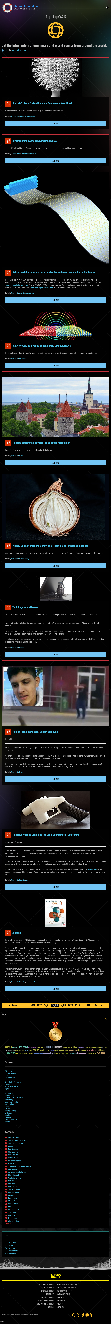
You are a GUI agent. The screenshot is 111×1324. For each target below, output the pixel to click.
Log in (7, 50)
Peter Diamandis (11, 1073)
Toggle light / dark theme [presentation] (107, 7)
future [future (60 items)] (22, 1050)
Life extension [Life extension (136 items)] (92, 1050)
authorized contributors (19, 50)
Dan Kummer (13, 1169)
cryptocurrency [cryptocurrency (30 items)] (97, 1047)
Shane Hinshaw (14, 1189)
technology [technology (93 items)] (81, 1053)
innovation (22, 293)
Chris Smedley (13, 1221)
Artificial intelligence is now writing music (34, 141)
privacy (27, 559)
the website (92, 869)
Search (106, 1018)
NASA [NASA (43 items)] (16, 1053)
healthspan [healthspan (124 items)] (44, 1050)
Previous (15, 1005)
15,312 (87, 1005)
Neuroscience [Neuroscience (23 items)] (21, 1053)
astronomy (9, 1100)
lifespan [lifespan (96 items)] (102, 1050)
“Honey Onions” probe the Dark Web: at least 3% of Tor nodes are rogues (50, 546)
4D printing (29, 982)
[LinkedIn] (82, 1315)
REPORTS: (59, 1297)
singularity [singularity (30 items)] (63, 1053)
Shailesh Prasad (15, 153)
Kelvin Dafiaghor (14, 1161)
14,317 (70, 1005)
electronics (22, 358)
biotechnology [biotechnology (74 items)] (68, 1047)
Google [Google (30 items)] (30, 1050)
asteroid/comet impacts (14, 1097)
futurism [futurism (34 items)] (27, 1050)
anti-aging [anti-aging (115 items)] (23, 1047)
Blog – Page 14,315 (55, 17)
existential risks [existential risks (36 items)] (10, 1050)
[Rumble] (91, 1315)
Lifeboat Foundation (15, 1315)
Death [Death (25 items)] (106, 1047)
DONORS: (48, 1294)
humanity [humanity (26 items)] (52, 1050)
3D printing (22, 880)
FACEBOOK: (42, 1284)
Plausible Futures (11, 1251)
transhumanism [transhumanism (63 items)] (92, 1053)
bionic (7, 1115)
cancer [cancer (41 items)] (92, 1047)
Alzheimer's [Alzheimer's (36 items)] (15, 1047)
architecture (9, 1095)
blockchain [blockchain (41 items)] (81, 1047)
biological (8, 1113)
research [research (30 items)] (56, 1053)
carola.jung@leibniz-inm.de (16, 285)
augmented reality (12, 1102)
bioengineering (10, 1111)
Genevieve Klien (14, 1138)
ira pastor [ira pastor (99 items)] (82, 1050)
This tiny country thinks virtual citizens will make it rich (41, 443)
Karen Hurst (14, 293)
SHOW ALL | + (8, 1223)
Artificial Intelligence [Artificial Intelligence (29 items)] (33, 1047)
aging (7, 1089)
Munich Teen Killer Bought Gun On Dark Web (35, 732)
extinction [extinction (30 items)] (17, 1050)
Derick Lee (12, 1184)
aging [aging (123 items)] (7, 1047)
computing (23, 116)
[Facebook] (74, 1315)
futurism (21, 455)
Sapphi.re (35, 1315)
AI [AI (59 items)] (11, 1047)
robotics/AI (32, 153)
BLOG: (58, 1291)
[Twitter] (78, 1315)
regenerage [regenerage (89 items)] (38, 1053)
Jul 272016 (8, 104)
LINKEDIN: (42, 1288)
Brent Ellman (13, 1204)
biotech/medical (37, 982)
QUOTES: (59, 1307)
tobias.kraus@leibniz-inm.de (41, 287)
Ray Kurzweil (10, 1078)
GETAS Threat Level (55, 1277)
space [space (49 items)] (67, 1053)
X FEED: (43, 1291)
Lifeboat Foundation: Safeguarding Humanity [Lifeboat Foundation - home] (50, 7)
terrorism (21, 647)
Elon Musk (9, 1080)
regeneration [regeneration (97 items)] (48, 1053)
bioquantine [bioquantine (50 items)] (41, 1047)
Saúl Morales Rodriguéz (17, 1140)
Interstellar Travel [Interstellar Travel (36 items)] (73, 1050)
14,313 (39, 1005)
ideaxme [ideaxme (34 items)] (56, 1050)
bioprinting (9, 1117)
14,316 (63, 1005)
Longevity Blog (10, 1243)
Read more (55, 123)
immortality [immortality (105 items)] (63, 1050)
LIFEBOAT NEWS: (61, 1284)
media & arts (25, 153)
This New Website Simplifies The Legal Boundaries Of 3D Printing (45, 835)
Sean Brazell (13, 1198)
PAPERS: (59, 1304)
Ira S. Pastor (12, 1218)
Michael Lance (13, 1210)
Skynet (7, 1084)
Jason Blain (12, 1212)
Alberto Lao (12, 1186)
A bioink (16, 933)
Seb (9, 1207)
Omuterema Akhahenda (17, 1172)
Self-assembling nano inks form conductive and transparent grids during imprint (53, 273)
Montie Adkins (13, 1215)
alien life (8, 1091)
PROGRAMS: (60, 1300)
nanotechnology (31, 116)
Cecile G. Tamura (14, 1178)
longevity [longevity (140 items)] (11, 1053)
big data (8, 1109)
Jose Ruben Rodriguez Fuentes (19, 1166)
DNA (6, 1075)
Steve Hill (11, 1201)
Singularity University (13, 1082)
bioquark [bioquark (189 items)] (50, 1047)
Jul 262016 (8, 141)
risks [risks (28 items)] (59, 1053)
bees (7, 1106)
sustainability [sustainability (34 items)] (73, 1053)
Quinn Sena (12, 1146)
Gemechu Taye (13, 1158)
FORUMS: (50, 1307)
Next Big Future (10, 1248)
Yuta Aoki (11, 1181)
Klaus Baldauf (15, 116)
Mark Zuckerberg (11, 1086)
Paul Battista (13, 1155)
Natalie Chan (13, 1195)
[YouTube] (87, 1315)
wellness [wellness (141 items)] (101, 1053)
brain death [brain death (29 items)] (87, 1047)
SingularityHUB (10, 1253)
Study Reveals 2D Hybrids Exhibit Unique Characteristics (41, 346)
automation (9, 1104)
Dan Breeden (13, 1149)
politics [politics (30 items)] (25, 1053)
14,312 (32, 1005)
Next (97, 1005)
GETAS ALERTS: (61, 1288)
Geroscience (9, 1240)
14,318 (77, 1005)
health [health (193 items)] (36, 1050)
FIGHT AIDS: (44, 1297)
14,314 (47, 1005)
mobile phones (30, 293)
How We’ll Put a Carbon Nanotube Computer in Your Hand (42, 104)
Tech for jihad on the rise (25, 607)
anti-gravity (9, 1093)
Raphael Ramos (14, 1192)
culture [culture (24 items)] (102, 1047)
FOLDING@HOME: (42, 1300)
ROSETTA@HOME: (42, 1304)
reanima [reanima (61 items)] (30, 1053)
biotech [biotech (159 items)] (58, 1047)
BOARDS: (59, 1294)
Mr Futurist (9, 1245)
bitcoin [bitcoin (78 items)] (75, 1047)
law (27, 880)
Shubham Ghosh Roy (16, 1143)
